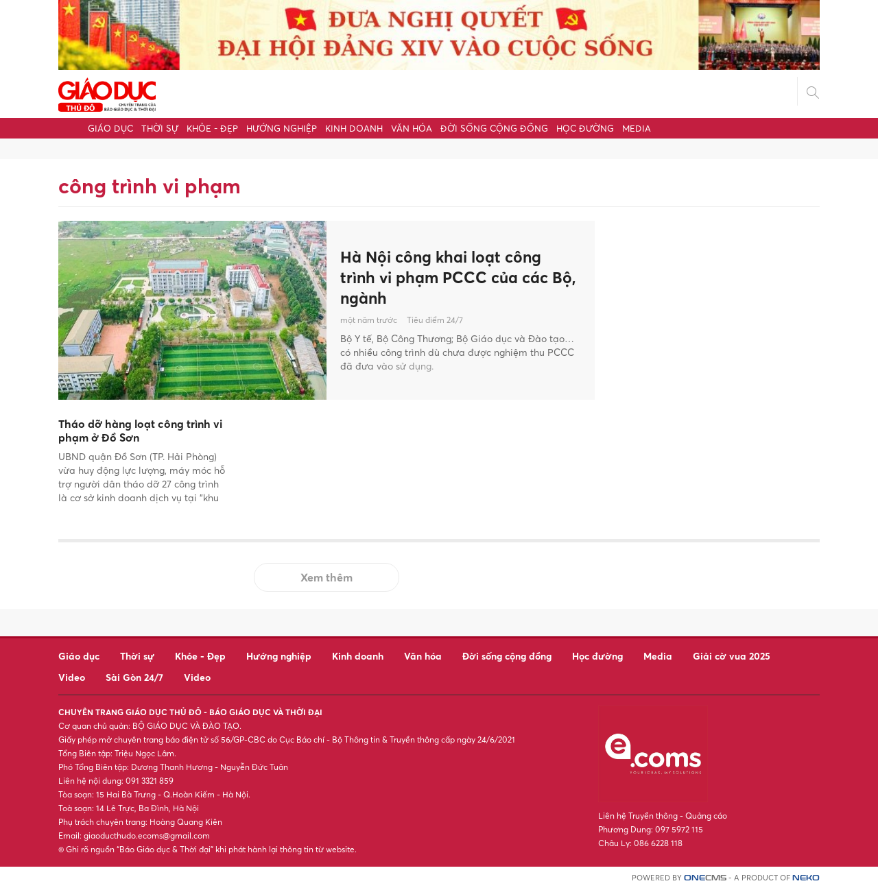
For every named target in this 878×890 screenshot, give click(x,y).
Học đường (585, 128)
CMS (705, 878)
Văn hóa (411, 128)
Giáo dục (110, 128)
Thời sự (159, 128)
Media (636, 128)
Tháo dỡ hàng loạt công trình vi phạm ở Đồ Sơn (140, 431)
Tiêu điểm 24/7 (435, 322)
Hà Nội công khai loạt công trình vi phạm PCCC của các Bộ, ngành (449, 277)
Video (71, 677)
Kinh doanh (354, 128)
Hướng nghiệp (281, 128)
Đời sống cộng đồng (494, 128)
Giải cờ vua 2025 (731, 656)
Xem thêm (326, 577)
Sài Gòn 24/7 (134, 677)
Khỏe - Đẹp (212, 128)
